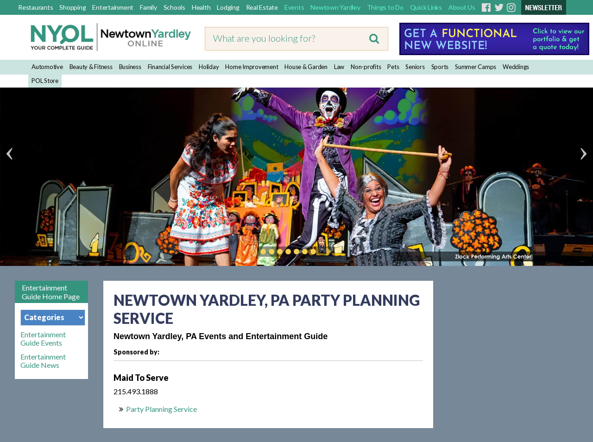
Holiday (209, 66)
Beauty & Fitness (91, 66)
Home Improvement (251, 66)
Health (201, 7)
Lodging (228, 7)
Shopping (72, 7)
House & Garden (306, 66)
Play (327, 251)
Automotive (47, 66)
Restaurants (35, 7)
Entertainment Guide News (43, 361)
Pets (393, 66)
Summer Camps (475, 66)
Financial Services (170, 66)
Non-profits (366, 66)
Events (294, 7)
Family (148, 7)
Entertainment (112, 7)
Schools (174, 7)
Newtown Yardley (335, 7)
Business (130, 66)
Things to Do (385, 7)
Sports (440, 66)
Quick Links (426, 7)
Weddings (516, 66)
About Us (461, 7)
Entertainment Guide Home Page (51, 292)
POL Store (45, 80)
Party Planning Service (161, 408)
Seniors (414, 66)
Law (339, 66)
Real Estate (262, 7)
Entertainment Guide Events (43, 338)
